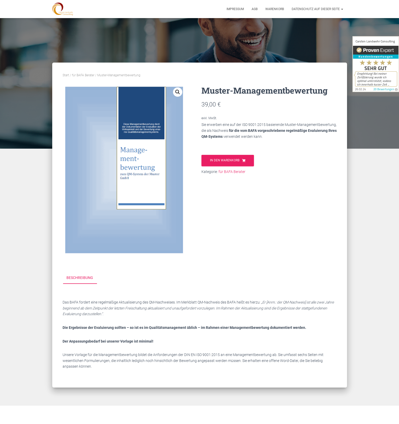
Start (66, 75)
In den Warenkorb (224, 160)
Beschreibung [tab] (79, 278)
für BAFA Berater (83, 75)
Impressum (235, 9)
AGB (255, 9)
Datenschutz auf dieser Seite (317, 9)
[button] (177, 92)
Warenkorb (274, 9)
